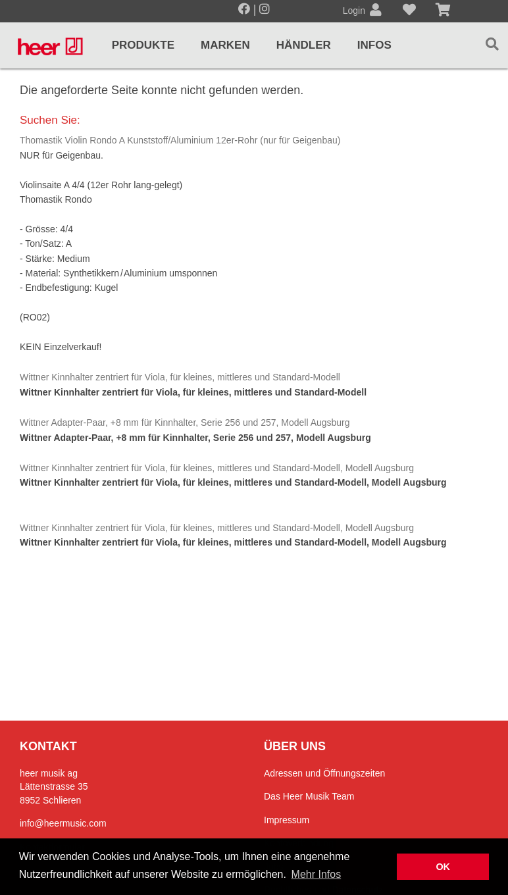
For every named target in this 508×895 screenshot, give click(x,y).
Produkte (143, 45)
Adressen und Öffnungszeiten (324, 773)
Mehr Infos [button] (317, 874)
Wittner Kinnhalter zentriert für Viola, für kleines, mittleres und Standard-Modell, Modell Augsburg (217, 468)
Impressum (286, 820)
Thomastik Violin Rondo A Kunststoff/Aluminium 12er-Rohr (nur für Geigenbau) (180, 140)
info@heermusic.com (63, 823)
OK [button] (443, 866)
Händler (303, 45)
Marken (225, 45)
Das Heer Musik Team (309, 796)
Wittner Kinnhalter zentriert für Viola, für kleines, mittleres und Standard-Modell (180, 377)
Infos (374, 45)
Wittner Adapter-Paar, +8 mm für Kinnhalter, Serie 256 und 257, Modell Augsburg (185, 422)
